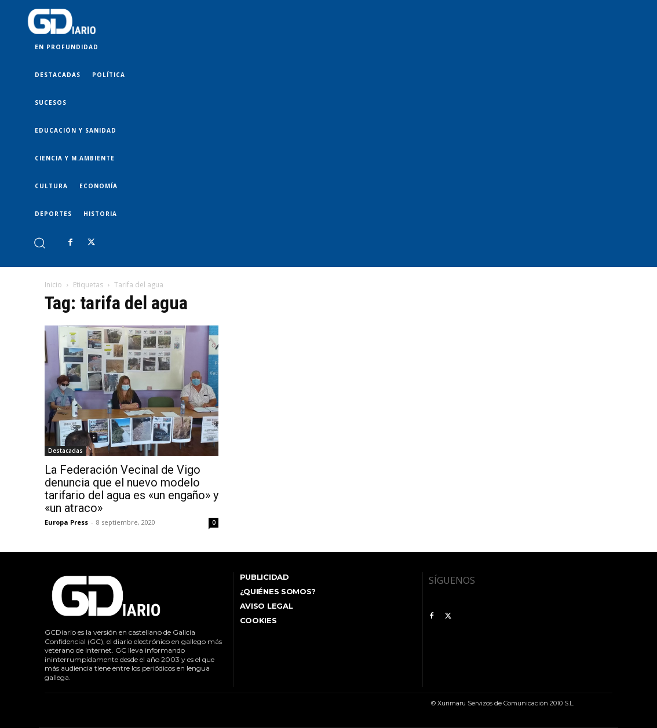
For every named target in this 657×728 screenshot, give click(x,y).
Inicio (53, 285)
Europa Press (66, 522)
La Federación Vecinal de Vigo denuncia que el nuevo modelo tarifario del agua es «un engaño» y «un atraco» (131, 489)
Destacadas (65, 451)
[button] (39, 242)
